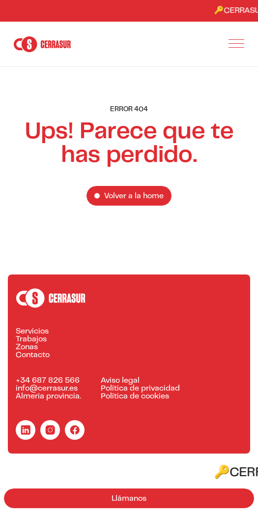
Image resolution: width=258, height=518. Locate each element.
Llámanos (129, 498)
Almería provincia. (48, 396)
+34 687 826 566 (48, 380)
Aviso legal (120, 380)
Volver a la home (134, 196)
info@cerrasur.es (47, 388)
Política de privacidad (140, 388)
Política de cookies (135, 396)
